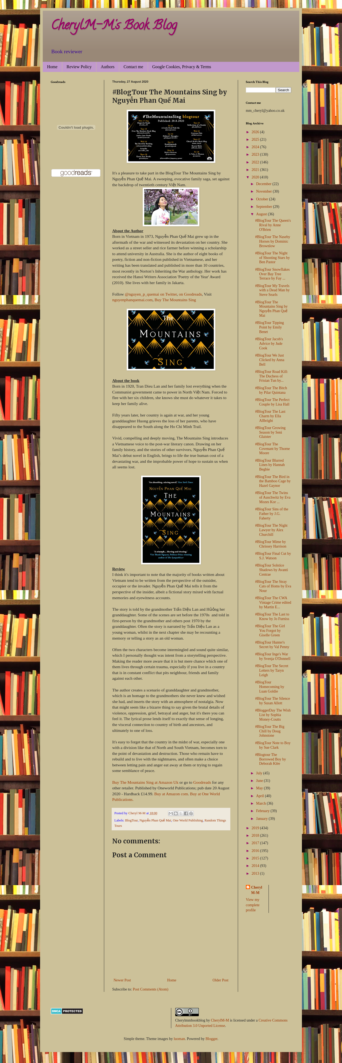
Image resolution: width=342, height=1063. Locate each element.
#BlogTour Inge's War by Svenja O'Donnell (272, 656)
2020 (256, 177)
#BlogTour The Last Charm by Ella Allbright (270, 416)
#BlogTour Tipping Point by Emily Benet (269, 327)
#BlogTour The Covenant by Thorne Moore (272, 448)
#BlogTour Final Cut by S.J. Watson (273, 556)
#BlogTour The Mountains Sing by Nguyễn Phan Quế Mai (271, 309)
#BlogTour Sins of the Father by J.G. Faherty (271, 513)
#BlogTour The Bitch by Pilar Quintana (271, 390)
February (263, 811)
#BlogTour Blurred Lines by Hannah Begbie (270, 465)
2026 (256, 132)
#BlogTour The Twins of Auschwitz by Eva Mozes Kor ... (272, 497)
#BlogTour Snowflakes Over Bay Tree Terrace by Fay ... (272, 274)
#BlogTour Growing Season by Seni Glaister (270, 432)
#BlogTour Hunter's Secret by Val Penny (272, 644)
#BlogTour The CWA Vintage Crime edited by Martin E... (273, 602)
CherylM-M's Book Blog (114, 26)
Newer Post (122, 980)
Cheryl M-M (256, 890)
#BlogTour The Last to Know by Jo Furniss (272, 616)
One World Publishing (188, 820)
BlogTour (131, 820)
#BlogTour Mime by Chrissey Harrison (270, 544)
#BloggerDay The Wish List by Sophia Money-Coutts (273, 714)
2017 (256, 843)
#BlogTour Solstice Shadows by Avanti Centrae (271, 569)
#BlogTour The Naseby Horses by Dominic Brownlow (272, 241)
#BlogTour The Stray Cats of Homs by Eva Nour (273, 586)
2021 (256, 170)
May (260, 788)
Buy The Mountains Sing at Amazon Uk (145, 782)
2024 (256, 147)
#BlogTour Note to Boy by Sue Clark (272, 745)
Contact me (133, 66)
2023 (256, 154)
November (264, 191)
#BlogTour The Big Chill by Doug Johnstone (269, 731)
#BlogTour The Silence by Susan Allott (272, 701)
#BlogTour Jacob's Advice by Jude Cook (269, 343)
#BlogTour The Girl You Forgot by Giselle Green (270, 630)
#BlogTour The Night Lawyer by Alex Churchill (271, 530)
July (259, 773)
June (260, 781)
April (260, 796)
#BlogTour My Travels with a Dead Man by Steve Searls (272, 290)
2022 (256, 162)
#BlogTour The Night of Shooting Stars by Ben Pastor (272, 257)
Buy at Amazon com (171, 793)
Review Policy (79, 66)
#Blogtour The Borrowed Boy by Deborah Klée (270, 759)
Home (52, 66)
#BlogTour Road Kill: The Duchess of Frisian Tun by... (271, 376)
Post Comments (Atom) (150, 989)
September (264, 207)
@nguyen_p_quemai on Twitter (151, 294)
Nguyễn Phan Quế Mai (155, 820)
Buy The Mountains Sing (175, 299)
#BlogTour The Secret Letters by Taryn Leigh (271, 670)
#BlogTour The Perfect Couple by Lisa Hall (272, 402)
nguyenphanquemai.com (132, 299)
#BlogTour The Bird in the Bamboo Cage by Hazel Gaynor (273, 481)
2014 (256, 866)
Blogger (211, 1039)
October (262, 199)
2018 (256, 835)
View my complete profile (252, 905)
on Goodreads (190, 294)
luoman (179, 1039)
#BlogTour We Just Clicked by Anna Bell (269, 359)
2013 (256, 873)
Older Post (221, 980)
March (261, 803)
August (262, 214)
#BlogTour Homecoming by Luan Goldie (269, 686)
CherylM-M (220, 1020)
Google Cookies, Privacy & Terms (181, 66)
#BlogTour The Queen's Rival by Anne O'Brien (273, 225)
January (262, 819)
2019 (256, 828)
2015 (256, 858)
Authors (108, 66)
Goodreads (202, 782)
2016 (256, 851)
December (264, 184)
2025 (256, 139)
